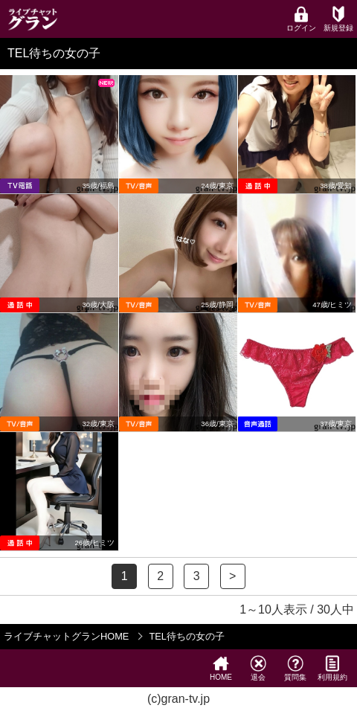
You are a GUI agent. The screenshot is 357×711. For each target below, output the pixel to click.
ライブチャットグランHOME (66, 636)
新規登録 (338, 19)
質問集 (295, 668)
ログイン (301, 19)
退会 (258, 668)
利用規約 (332, 668)
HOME (221, 668)
